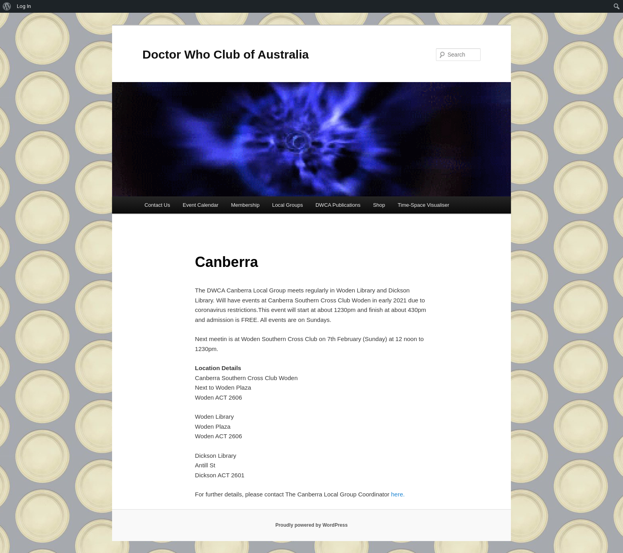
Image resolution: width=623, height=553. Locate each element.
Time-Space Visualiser (423, 205)
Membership (245, 205)
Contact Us (157, 205)
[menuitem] (7, 6)
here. (398, 494)
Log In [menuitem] (24, 6)
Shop (379, 205)
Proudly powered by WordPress (311, 525)
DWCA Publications (338, 205)
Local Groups (287, 205)
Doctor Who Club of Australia (225, 54)
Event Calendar (201, 205)
